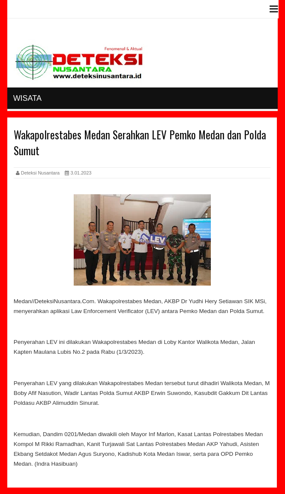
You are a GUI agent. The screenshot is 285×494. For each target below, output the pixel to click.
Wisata (27, 98)
